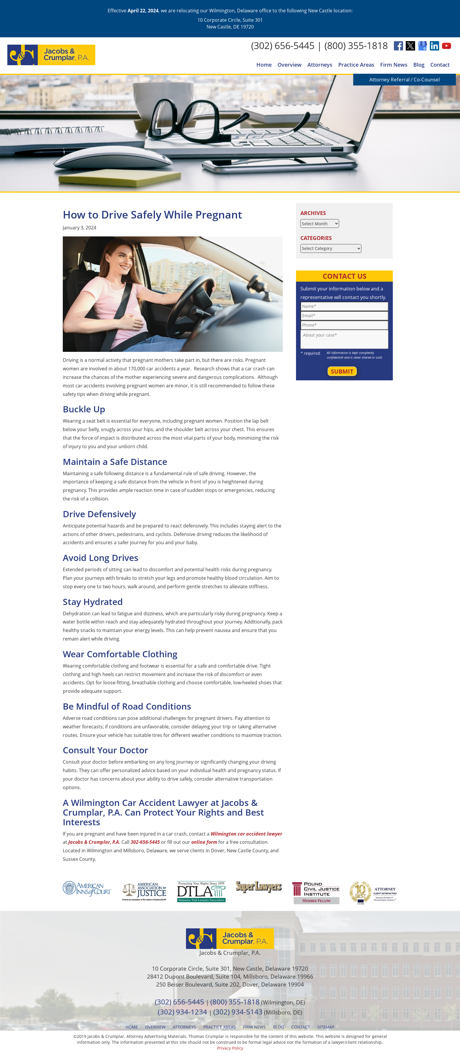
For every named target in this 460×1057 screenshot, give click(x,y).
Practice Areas (356, 64)
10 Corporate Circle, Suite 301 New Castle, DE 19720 (230, 23)
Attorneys (319, 64)
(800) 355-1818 (356, 45)
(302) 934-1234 (182, 1011)
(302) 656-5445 (282, 45)
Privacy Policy (230, 1048)
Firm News (393, 64)
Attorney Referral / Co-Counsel (404, 79)
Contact (440, 64)
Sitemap (325, 1027)
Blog (419, 64)
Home (264, 64)
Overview (290, 64)
